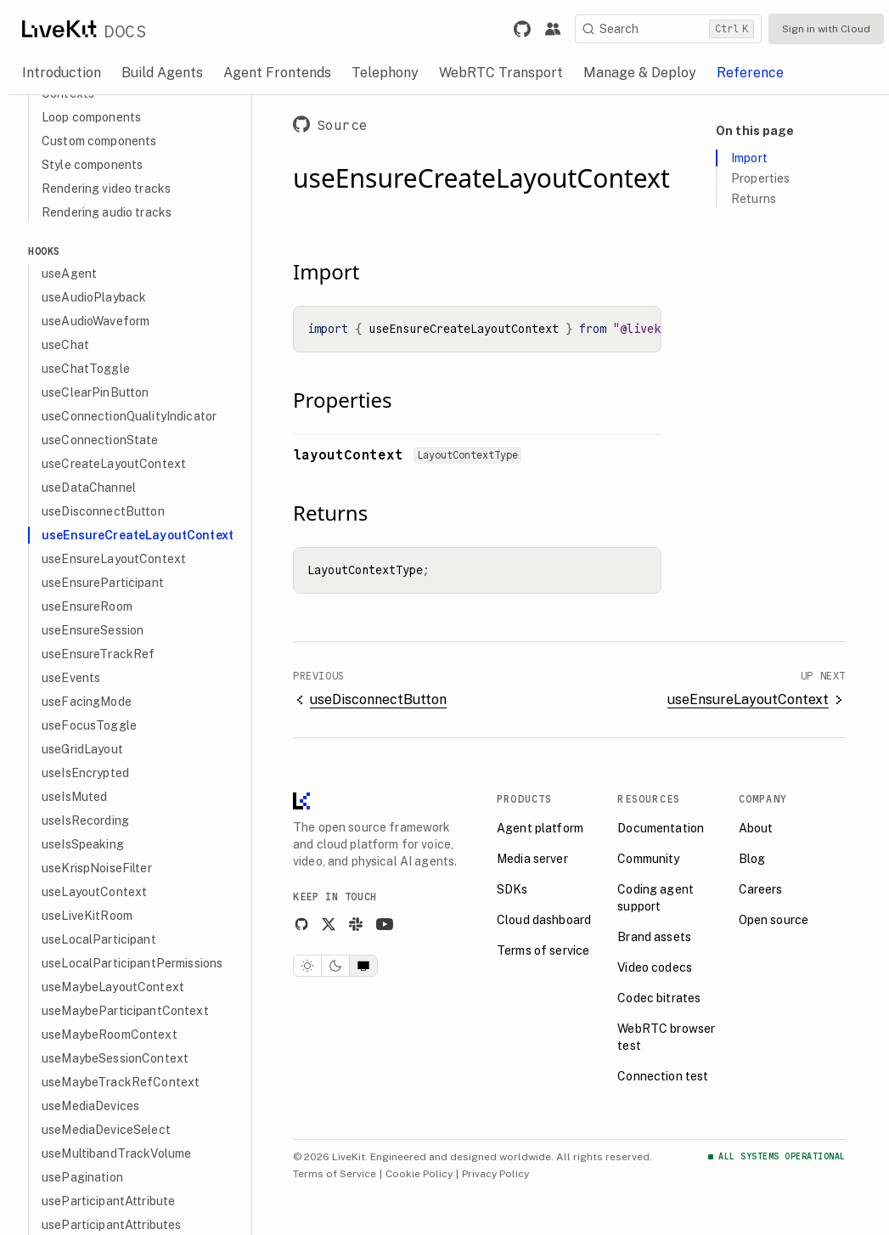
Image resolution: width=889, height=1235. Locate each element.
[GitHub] (309, 924)
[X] (336, 924)
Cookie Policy (426, 1174)
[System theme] (371, 966)
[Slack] (363, 924)
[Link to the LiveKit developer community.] (552, 28)
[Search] (668, 28)
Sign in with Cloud (826, 29)
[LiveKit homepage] (309, 805)
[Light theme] (315, 966)
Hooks (52, 251)
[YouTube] (392, 924)
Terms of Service (342, 1174)
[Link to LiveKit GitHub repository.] (522, 28)
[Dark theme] (343, 966)
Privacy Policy (503, 1174)
